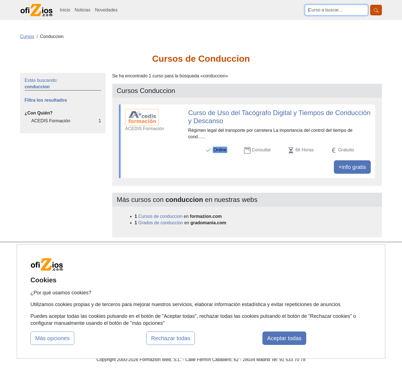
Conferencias (191, 275)
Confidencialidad (256, 264)
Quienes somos (132, 264)
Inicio (65, 10)
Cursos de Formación (199, 253)
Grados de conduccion (160, 222)
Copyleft (248, 286)
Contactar (249, 253)
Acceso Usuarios (133, 286)
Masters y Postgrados (199, 264)
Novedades (106, 10)
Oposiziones (190, 303)
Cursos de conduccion (160, 216)
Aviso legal (250, 275)
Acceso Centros (132, 297)
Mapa (122, 253)
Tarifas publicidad (134, 275)
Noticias (82, 10)
